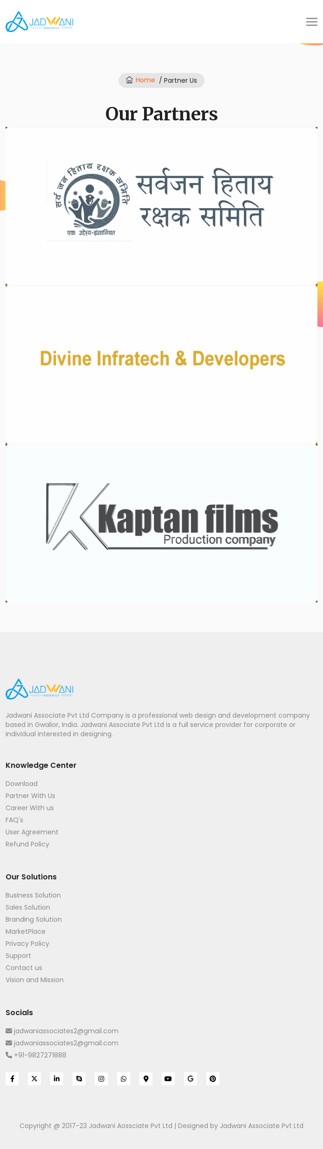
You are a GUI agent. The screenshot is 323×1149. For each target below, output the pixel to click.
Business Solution (33, 895)
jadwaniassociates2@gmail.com (62, 1031)
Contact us (24, 967)
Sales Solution (28, 907)
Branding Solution (34, 919)
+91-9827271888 (36, 1055)
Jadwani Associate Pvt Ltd (261, 1125)
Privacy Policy (27, 943)
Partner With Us (30, 795)
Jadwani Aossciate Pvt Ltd (130, 1125)
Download (22, 783)
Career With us (30, 807)
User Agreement (32, 832)
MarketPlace (26, 931)
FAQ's (14, 820)
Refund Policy (27, 844)
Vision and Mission (35, 979)
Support (18, 955)
